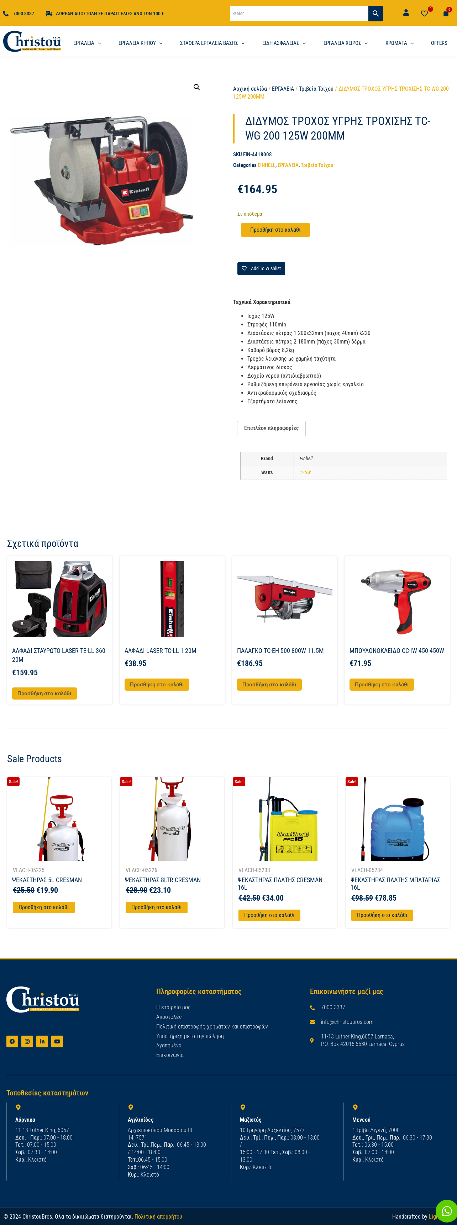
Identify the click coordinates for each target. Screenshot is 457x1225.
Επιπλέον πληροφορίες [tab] (271, 428)
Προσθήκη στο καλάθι (275, 229)
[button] (196, 87)
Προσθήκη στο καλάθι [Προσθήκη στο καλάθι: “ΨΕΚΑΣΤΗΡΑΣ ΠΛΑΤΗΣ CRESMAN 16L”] (269, 915)
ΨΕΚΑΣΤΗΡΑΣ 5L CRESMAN (47, 880)
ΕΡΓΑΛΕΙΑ (283, 88)
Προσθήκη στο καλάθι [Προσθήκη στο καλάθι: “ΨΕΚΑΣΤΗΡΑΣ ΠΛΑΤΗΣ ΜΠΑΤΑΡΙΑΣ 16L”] (382, 915)
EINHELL (266, 165)
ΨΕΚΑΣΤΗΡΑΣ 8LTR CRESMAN (163, 880)
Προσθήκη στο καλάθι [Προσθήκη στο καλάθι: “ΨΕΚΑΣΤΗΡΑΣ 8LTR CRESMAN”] (156, 907)
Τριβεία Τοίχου (316, 88)
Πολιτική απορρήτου (158, 1216)
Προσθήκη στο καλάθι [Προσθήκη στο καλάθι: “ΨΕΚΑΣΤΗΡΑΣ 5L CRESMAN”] (44, 907)
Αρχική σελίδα (250, 88)
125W (305, 473)
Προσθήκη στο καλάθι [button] (44, 693)
